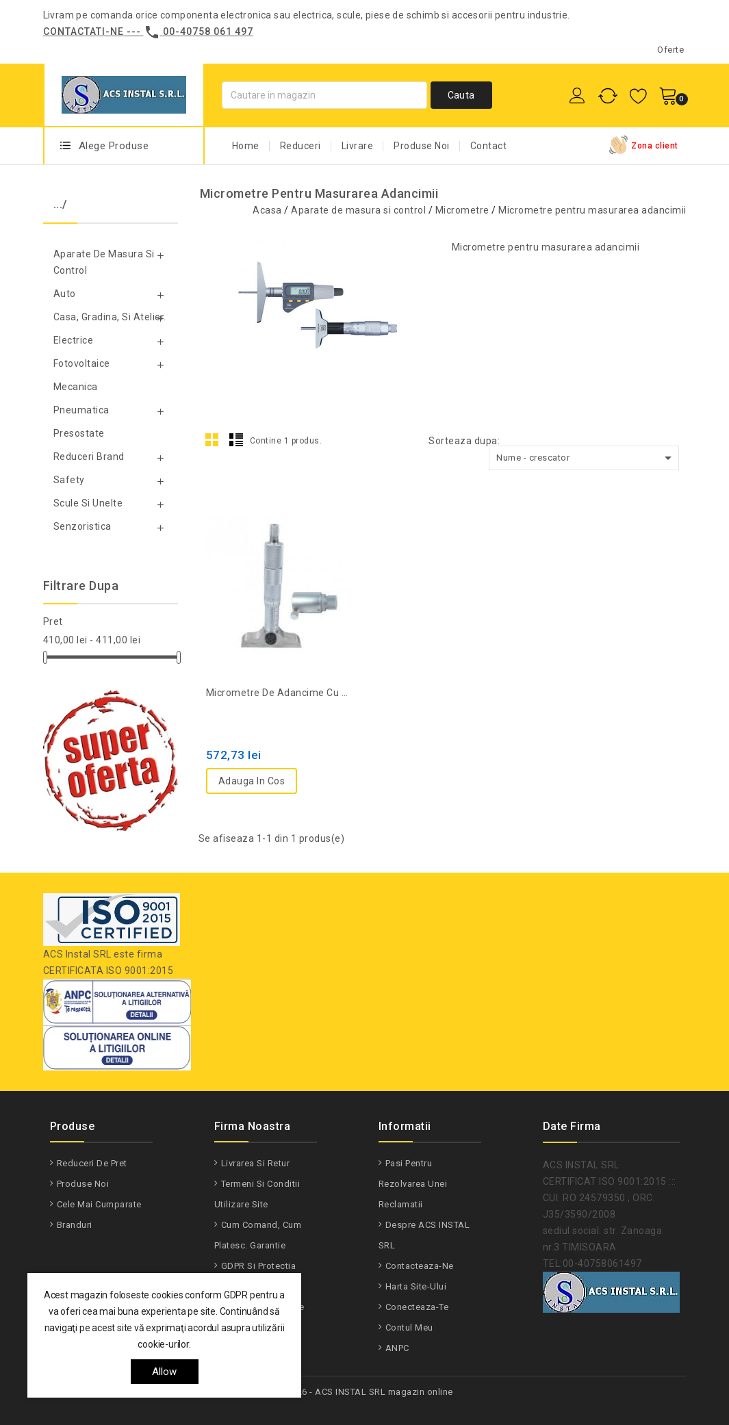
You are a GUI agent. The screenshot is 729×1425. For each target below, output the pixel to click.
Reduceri (300, 145)
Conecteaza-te (417, 1307)
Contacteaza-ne (419, 1266)
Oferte (670, 49)
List (236, 439)
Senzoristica (82, 526)
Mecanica (75, 386)
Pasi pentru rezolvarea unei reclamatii (413, 1183)
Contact (488, 145)
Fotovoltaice (81, 363)
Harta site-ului (416, 1286)
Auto (64, 293)
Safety (69, 479)
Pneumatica (81, 410)
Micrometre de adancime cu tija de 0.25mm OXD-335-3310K (280, 692)
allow (164, 1371)
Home (245, 145)
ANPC (397, 1348)
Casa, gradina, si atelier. (109, 316)
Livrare (358, 145)
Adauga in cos (251, 780)
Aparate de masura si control (104, 262)
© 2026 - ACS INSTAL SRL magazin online (365, 1392)
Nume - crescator (586, 458)
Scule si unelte (88, 503)
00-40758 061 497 (208, 31)
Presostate (79, 433)
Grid (212, 439)
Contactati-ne (83, 31)
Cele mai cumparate (99, 1204)
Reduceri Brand (89, 456)
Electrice (73, 340)
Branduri (74, 1225)
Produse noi (83, 1184)
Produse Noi (422, 145)
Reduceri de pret (92, 1163)
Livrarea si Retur (255, 1163)
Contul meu (409, 1327)
